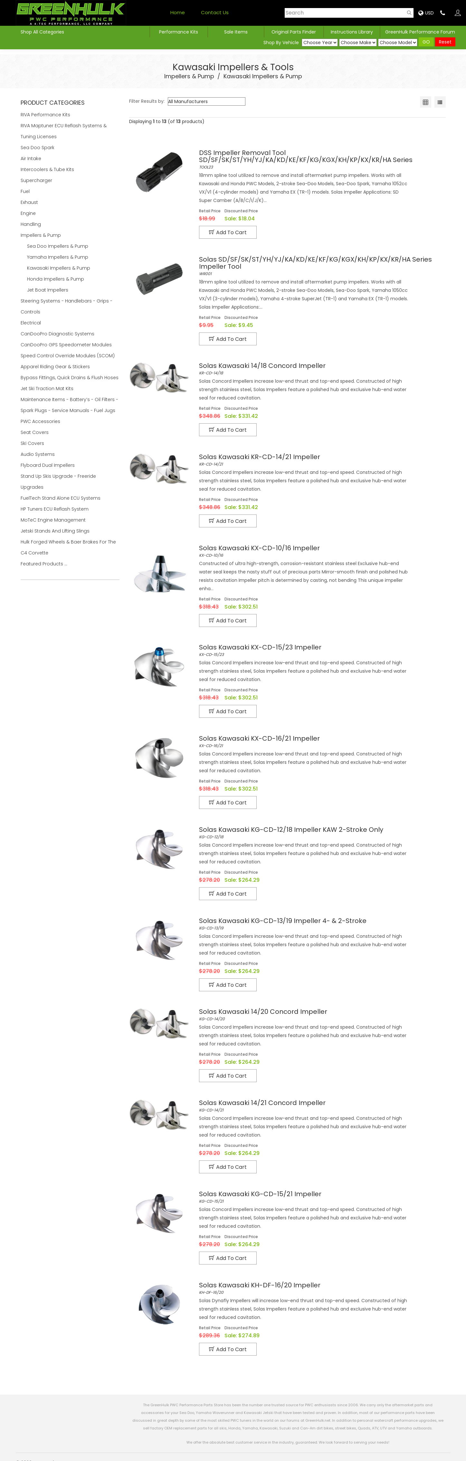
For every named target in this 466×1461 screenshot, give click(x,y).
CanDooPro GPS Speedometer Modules (66, 344)
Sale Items (236, 32)
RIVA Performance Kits (46, 114)
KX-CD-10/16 (320, 547)
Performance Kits (178, 32)
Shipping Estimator (371, 1451)
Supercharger (37, 180)
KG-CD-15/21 (320, 1187)
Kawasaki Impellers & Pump (262, 76)
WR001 (320, 265)
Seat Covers (35, 432)
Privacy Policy (292, 1451)
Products (409, 1451)
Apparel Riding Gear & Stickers (56, 366)
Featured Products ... (44, 564)
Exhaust (30, 202)
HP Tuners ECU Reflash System (55, 509)
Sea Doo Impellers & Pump (57, 246)
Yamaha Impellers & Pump (57, 257)
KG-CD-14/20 (320, 1007)
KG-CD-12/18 (320, 826)
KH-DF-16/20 (320, 1277)
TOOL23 (320, 159)
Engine (29, 213)
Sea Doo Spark (38, 147)
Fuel (26, 191)
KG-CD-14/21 (320, 1097)
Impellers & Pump (189, 76)
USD (426, 13)
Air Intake (32, 158)
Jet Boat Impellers (47, 290)
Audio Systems (38, 454)
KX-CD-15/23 (320, 646)
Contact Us (215, 12)
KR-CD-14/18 (320, 367)
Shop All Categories (42, 32)
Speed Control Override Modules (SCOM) (68, 355)
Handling (31, 224)
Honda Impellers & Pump (55, 279)
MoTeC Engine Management (54, 520)
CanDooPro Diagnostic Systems (58, 334)
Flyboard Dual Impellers (48, 465)
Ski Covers (33, 443)
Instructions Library (352, 32)
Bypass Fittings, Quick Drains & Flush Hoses (70, 377)
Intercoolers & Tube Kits (48, 169)
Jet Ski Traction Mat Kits (48, 388)
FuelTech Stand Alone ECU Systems (61, 498)
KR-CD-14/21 (320, 457)
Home (177, 12)
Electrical (31, 323)
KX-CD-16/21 (320, 736)
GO (426, 42)
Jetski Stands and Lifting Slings (55, 531)
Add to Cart (228, 232)
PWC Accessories (41, 421)
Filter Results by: (147, 101)
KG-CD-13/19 (320, 917)
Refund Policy (329, 1451)
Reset (445, 42)
